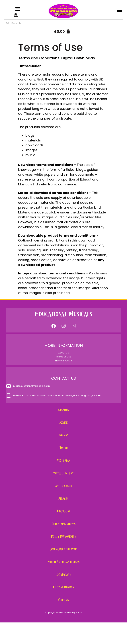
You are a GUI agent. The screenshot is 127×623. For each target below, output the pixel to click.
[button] (18, 9)
